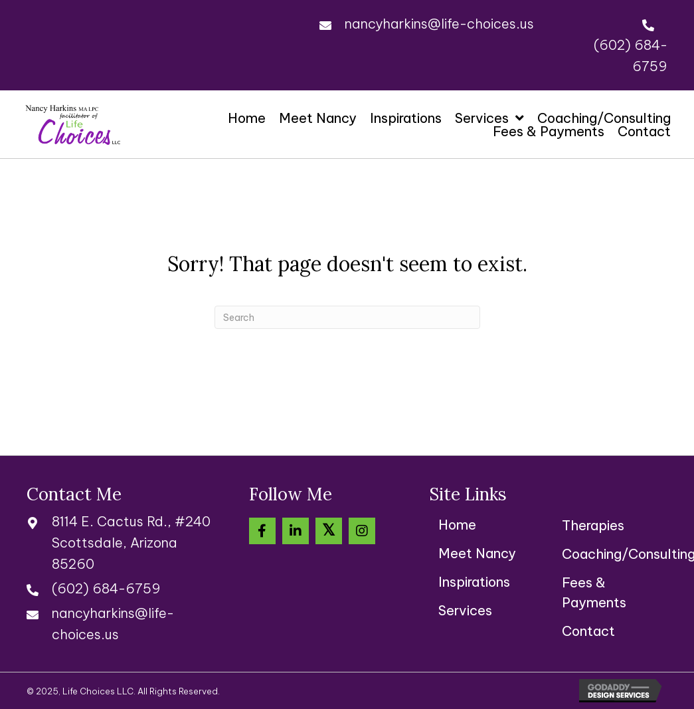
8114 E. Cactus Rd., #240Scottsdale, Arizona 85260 (131, 542)
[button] (262, 531)
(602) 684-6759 (106, 588)
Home (457, 524)
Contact (588, 631)
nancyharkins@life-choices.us (439, 23)
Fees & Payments (594, 592)
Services (465, 610)
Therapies (593, 525)
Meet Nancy (477, 553)
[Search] (347, 317)
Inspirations (474, 581)
